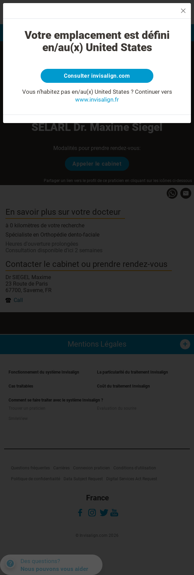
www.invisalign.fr (97, 99)
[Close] (183, 11)
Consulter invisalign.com (97, 76)
